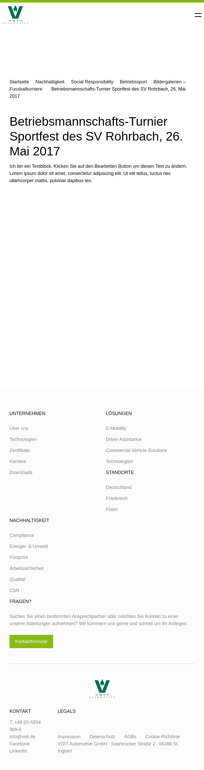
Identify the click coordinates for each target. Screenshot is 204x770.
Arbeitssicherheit (27, 568)
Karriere (18, 461)
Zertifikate (20, 450)
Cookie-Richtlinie (162, 736)
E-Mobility (116, 428)
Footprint (19, 557)
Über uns (19, 428)
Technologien (23, 439)
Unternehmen (27, 413)
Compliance (22, 535)
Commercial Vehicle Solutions (136, 450)
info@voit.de (22, 736)
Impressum (69, 736)
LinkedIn (18, 751)
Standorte (120, 472)
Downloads (21, 472)
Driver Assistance (124, 439)
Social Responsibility (92, 81)
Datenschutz (102, 736)
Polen (112, 509)
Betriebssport (133, 81)
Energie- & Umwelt (29, 546)
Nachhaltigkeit (49, 81)
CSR (14, 590)
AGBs (130, 736)
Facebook (20, 743)
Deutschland (119, 487)
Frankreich (117, 498)
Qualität (17, 579)
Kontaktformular (31, 641)
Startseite (19, 81)
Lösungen (119, 413)
